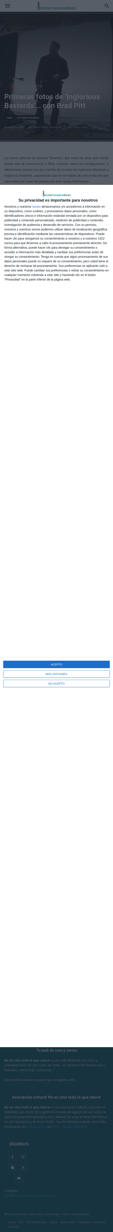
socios (36, 206)
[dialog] (56, 616)
